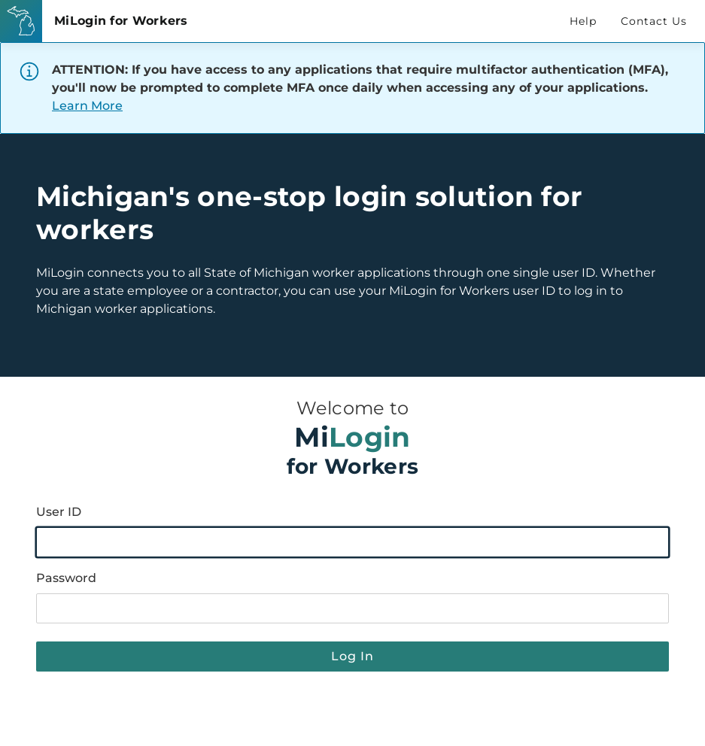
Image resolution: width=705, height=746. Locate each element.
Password (66, 578)
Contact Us (654, 21)
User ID (58, 512)
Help (583, 21)
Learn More (87, 106)
